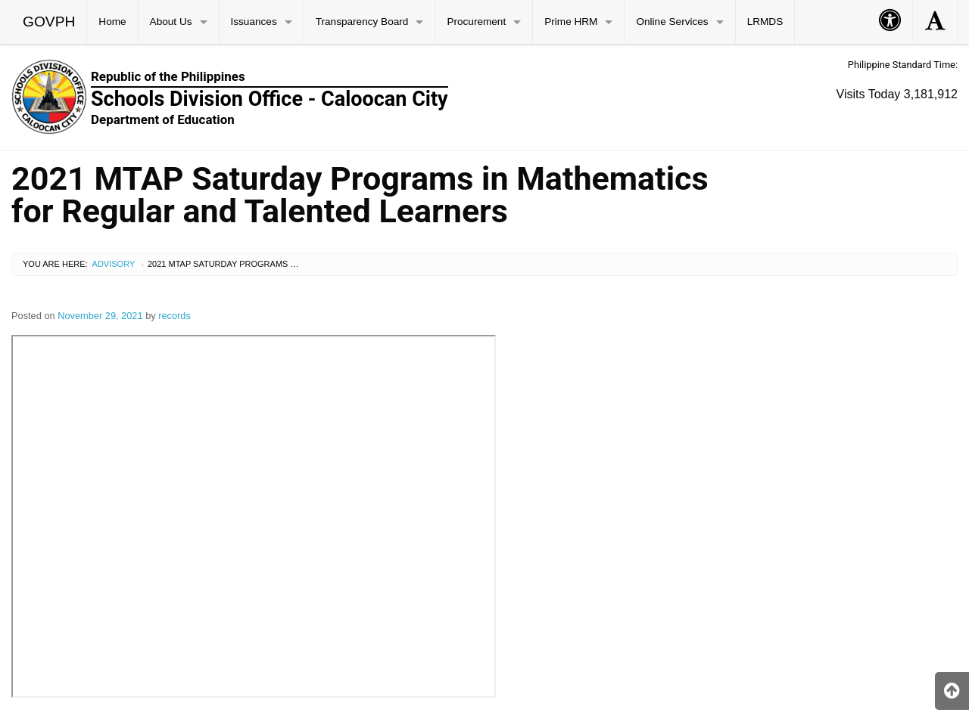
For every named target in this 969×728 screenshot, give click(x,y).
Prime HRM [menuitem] (570, 21)
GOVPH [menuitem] (49, 21)
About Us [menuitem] (171, 21)
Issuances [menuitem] (254, 21)
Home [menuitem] (112, 21)
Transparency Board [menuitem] (362, 21)
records (174, 315)
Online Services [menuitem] (672, 21)
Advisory (114, 263)
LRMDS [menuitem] (765, 21)
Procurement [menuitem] (476, 21)
